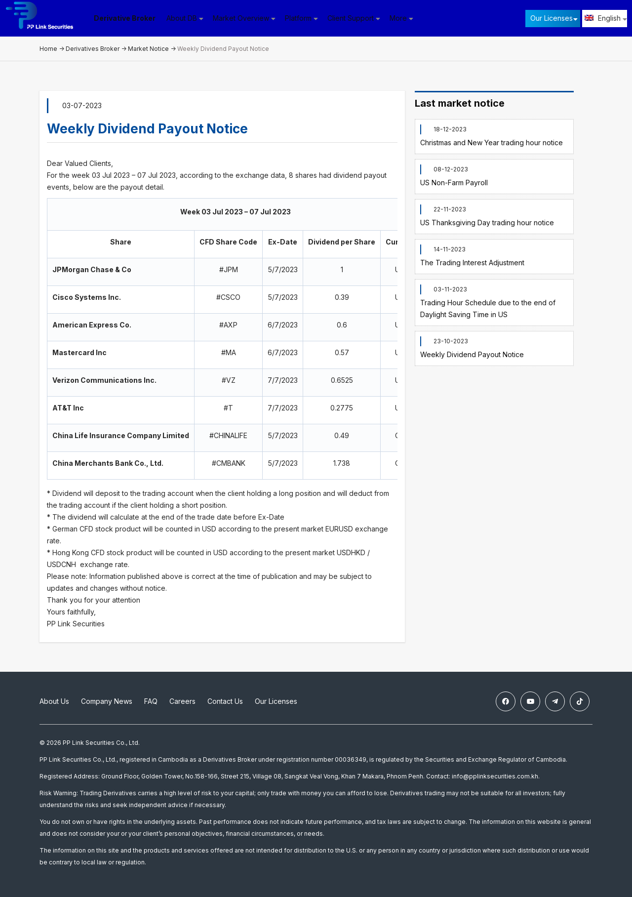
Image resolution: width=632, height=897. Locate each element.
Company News (106, 701)
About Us (54, 701)
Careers (182, 701)
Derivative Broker (128, 18)
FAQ (151, 701)
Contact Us (225, 701)
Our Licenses (551, 18)
